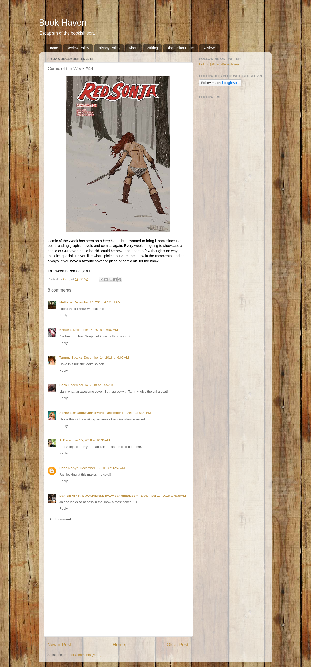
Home (53, 48)
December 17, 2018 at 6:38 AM (163, 495)
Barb (63, 385)
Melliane (65, 302)
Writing (152, 48)
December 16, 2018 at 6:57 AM (102, 468)
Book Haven (62, 22)
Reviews (209, 48)
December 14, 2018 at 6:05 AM (106, 357)
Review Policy (78, 48)
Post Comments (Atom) (85, 655)
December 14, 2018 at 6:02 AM (95, 330)
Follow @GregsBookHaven (219, 64)
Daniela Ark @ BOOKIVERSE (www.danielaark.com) (99, 495)
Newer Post (59, 644)
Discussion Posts (180, 48)
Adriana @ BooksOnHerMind (81, 413)
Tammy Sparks (70, 357)
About (133, 48)
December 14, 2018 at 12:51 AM (97, 302)
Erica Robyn (68, 468)
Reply (63, 315)
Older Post (177, 644)
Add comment (60, 519)
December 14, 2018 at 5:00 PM (128, 413)
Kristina (65, 330)
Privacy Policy (109, 48)
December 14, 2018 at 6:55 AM (90, 385)
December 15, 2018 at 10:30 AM (86, 440)
